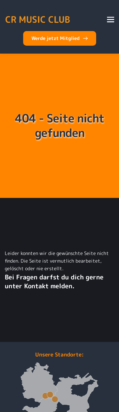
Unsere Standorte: (59, 354)
